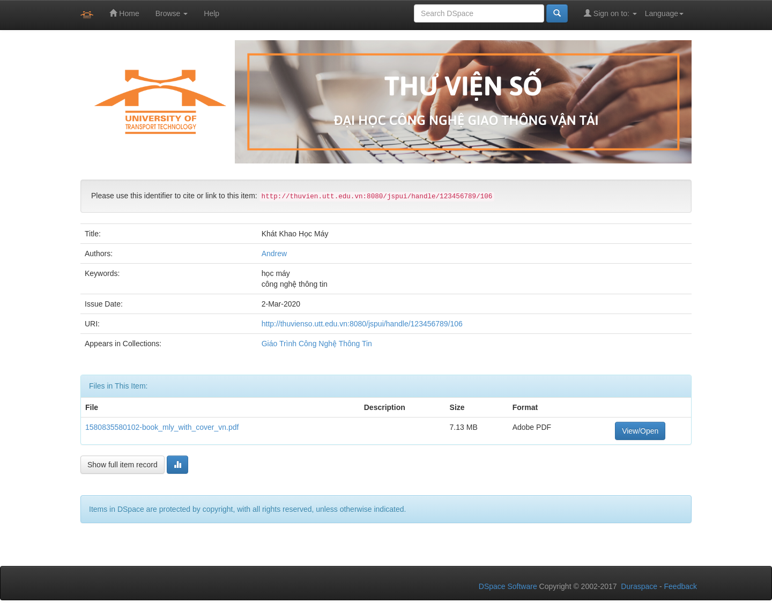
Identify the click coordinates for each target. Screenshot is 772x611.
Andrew (274, 253)
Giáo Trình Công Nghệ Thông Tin (317, 343)
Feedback (680, 586)
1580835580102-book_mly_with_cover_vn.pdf (162, 427)
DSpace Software (508, 586)
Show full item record (122, 464)
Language (664, 13)
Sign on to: (610, 13)
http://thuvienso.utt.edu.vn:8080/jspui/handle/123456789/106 (362, 323)
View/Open (640, 431)
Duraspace (639, 586)
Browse (171, 13)
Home (124, 13)
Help (211, 13)
